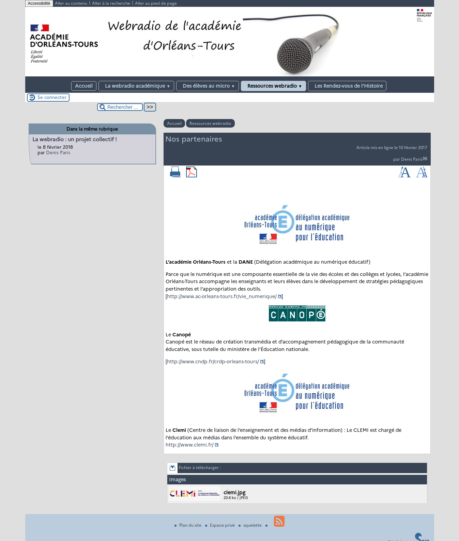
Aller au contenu (71, 3)
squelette (251, 525)
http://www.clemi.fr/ (190, 445)
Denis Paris (411, 159)
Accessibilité (39, 3)
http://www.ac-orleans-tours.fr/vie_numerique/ (222, 296)
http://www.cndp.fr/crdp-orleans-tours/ (213, 362)
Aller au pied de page (156, 3)
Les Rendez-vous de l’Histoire (347, 86)
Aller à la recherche (111, 3)
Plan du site (188, 525)
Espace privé (220, 525)
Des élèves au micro (207, 86)
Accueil (84, 86)
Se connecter (51, 97)
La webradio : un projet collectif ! (74, 139)
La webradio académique (136, 86)
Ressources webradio (273, 86)
